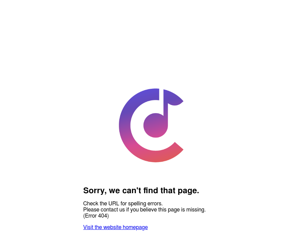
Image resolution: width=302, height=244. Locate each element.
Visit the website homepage (115, 227)
